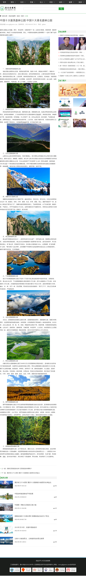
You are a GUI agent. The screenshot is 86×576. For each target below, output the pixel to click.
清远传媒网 (12, 16)
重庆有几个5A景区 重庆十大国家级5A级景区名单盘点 (23, 473)
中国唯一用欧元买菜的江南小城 (25, 505)
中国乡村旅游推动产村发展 (24, 494)
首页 (4, 2)
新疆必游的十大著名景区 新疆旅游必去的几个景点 (32, 516)
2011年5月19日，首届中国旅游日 (26, 527)
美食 (32, 2)
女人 (42, 2)
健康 (71, 2)
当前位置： (5, 16)
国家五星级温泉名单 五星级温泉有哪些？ (19, 468)
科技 (52, 2)
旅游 (81, 2)
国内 (22, 16)
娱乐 (61, 2)
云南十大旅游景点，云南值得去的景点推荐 (29, 538)
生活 (22, 2)
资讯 (13, 2)
